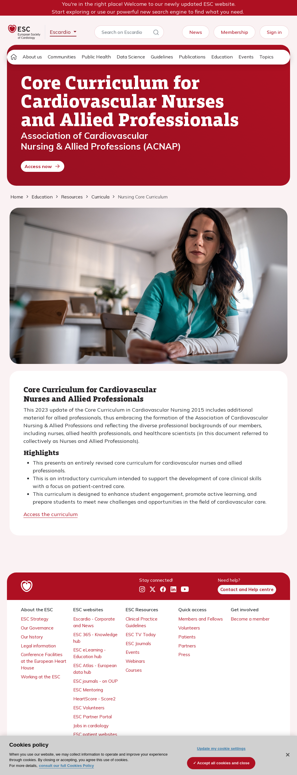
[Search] (156, 33)
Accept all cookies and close (223, 763)
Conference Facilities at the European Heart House (43, 661)
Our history (32, 637)
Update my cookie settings (221, 748)
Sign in (274, 32)
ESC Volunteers (88, 707)
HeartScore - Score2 (94, 699)
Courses (134, 670)
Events (246, 57)
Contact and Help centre (247, 589)
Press (184, 654)
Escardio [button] (61, 32)
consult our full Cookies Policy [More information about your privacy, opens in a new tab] (66, 765)
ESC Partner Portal (92, 716)
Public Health (96, 57)
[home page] (13, 57)
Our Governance (37, 628)
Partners (187, 646)
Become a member (250, 619)
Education (222, 57)
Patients (187, 637)
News (195, 32)
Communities (62, 57)
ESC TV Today (141, 634)
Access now (42, 166)
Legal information (38, 646)
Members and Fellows (200, 619)
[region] (148, 755)
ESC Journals (138, 643)
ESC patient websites (95, 734)
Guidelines (162, 57)
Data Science (131, 57)
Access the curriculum (50, 514)
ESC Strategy (34, 619)
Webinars (135, 661)
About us (32, 57)
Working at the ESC (40, 677)
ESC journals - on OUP (95, 681)
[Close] (287, 754)
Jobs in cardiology (91, 725)
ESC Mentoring (88, 690)
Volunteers (189, 628)
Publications (192, 57)
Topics (266, 57)
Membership (234, 32)
